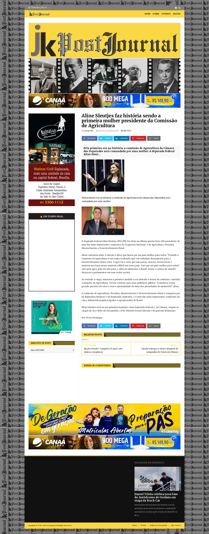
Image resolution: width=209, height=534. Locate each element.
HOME (148, 14)
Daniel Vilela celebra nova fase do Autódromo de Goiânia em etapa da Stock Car (156, 497)
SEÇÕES (176, 14)
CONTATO (166, 14)
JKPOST (127, 131)
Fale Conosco (176, 525)
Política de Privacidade (158, 525)
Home (134, 525)
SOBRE (156, 14)
